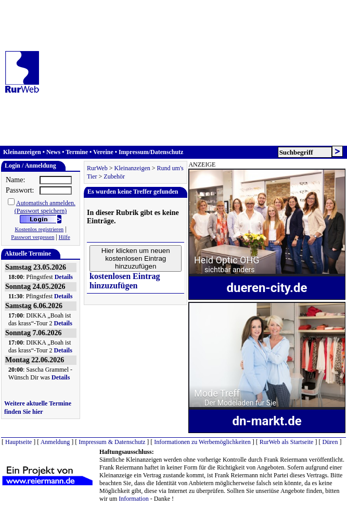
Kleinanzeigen (22, 152)
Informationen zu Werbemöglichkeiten (202, 442)
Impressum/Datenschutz (151, 152)
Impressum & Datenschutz (112, 442)
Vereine (103, 152)
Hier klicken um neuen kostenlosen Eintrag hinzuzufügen (135, 258)
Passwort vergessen (32, 237)
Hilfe (64, 237)
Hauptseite (18, 442)
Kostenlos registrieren (39, 229)
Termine (77, 152)
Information (133, 498)
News (53, 152)
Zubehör (114, 176)
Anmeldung (55, 442)
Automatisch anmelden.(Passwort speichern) (45, 206)
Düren (330, 442)
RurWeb (97, 168)
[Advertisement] (181, 73)
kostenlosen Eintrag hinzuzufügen (124, 281)
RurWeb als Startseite (287, 442)
